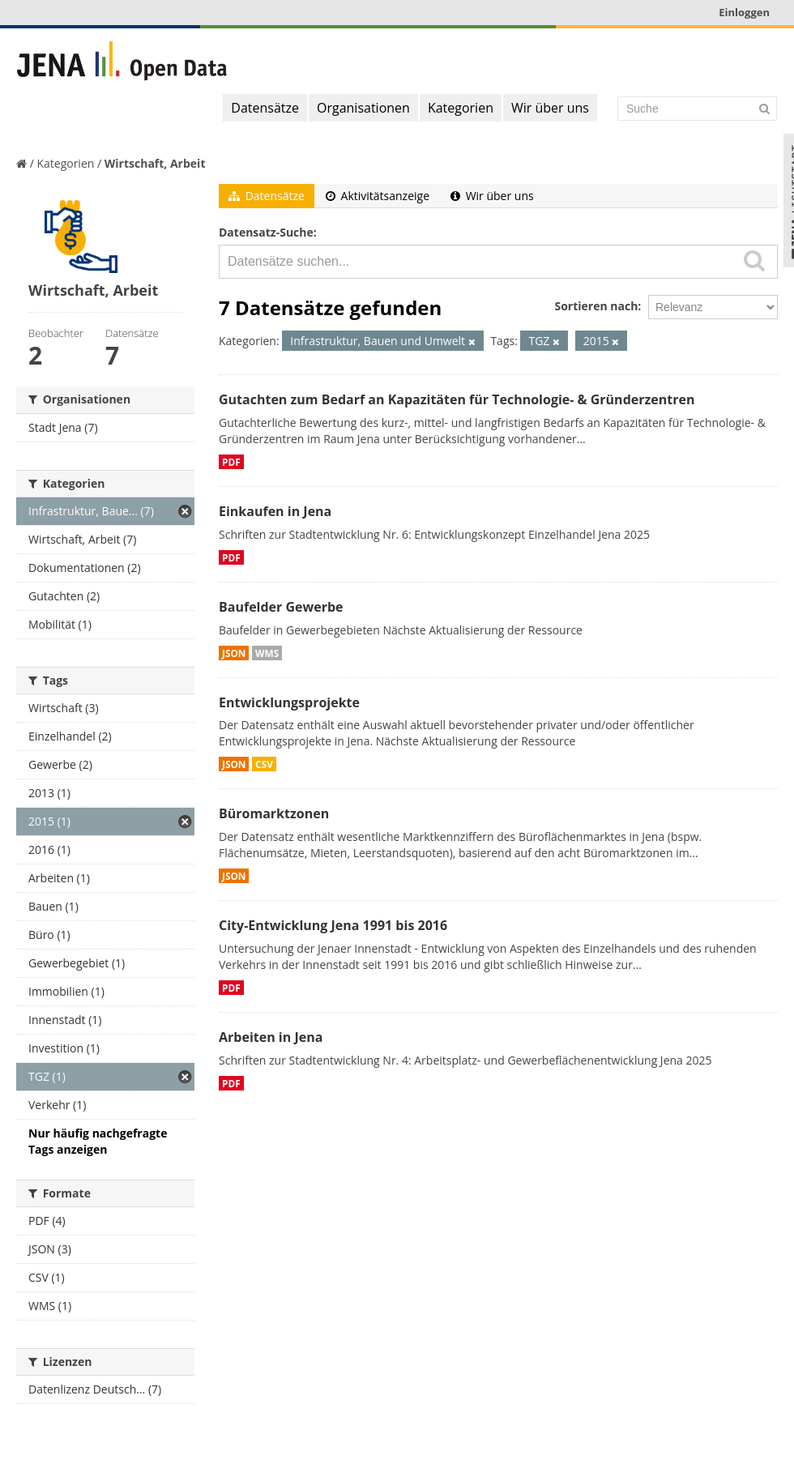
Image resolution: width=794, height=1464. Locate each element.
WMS (267, 653)
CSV (264, 764)
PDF (231, 461)
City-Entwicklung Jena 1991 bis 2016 (333, 925)
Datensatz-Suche (266, 232)
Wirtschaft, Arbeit (155, 163)
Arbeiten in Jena (270, 1037)
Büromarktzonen (274, 813)
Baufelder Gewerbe (281, 607)
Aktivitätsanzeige (377, 195)
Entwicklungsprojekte (289, 702)
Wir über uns (550, 108)
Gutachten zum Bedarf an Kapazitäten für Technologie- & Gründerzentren (456, 399)
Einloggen (744, 12)
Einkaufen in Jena (275, 511)
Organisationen (363, 108)
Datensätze (265, 108)
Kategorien (460, 108)
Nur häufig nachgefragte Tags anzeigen (97, 1141)
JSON (233, 653)
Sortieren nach (596, 306)
